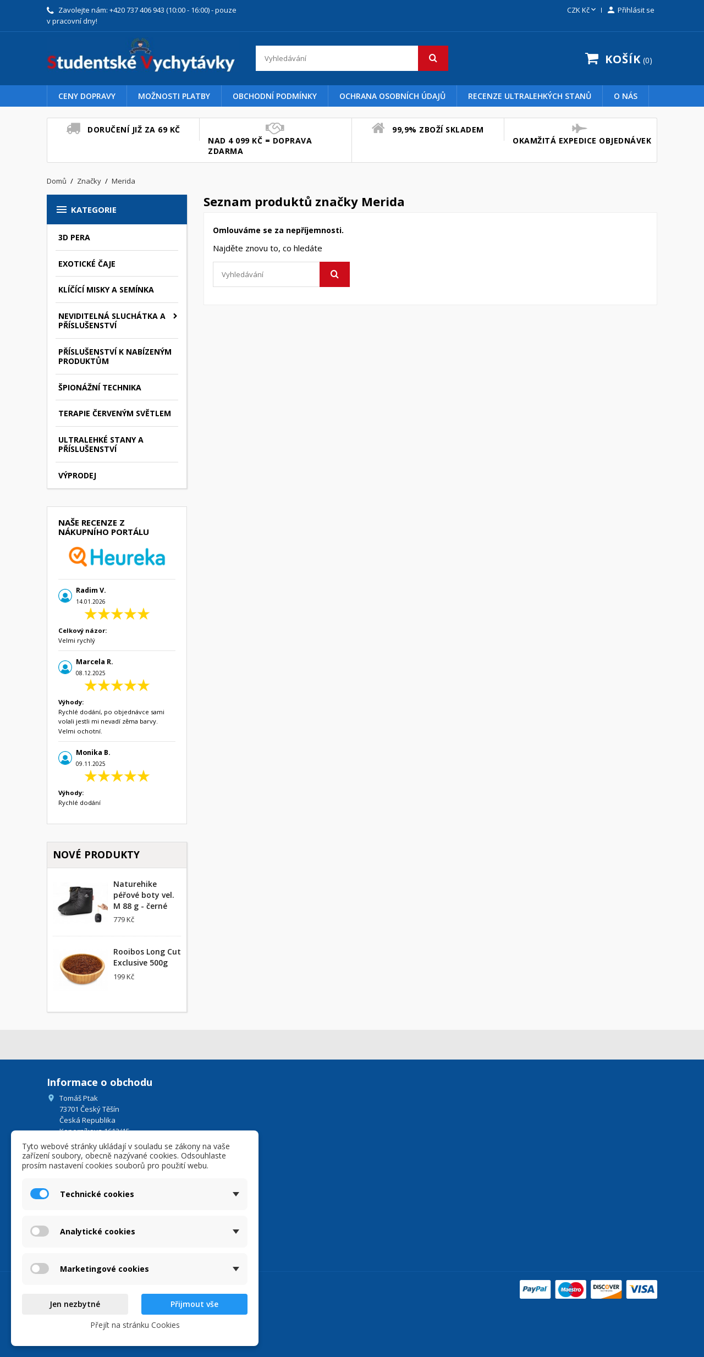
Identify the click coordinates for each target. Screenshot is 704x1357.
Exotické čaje (87, 263)
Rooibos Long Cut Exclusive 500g (147, 957)
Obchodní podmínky (275, 96)
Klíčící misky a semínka (106, 289)
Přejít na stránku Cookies (135, 1325)
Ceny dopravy (87, 96)
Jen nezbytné (75, 1304)
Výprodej (77, 475)
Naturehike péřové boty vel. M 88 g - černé (143, 895)
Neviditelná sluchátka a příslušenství (112, 321)
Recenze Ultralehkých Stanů (529, 96)
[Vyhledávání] (352, 58)
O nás (625, 96)
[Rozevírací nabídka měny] (582, 10)
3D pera (74, 237)
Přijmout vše (194, 1304)
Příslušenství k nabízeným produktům (115, 356)
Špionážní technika (99, 387)
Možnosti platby (174, 96)
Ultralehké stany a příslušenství (101, 444)
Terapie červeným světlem (114, 413)
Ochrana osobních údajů (392, 96)
